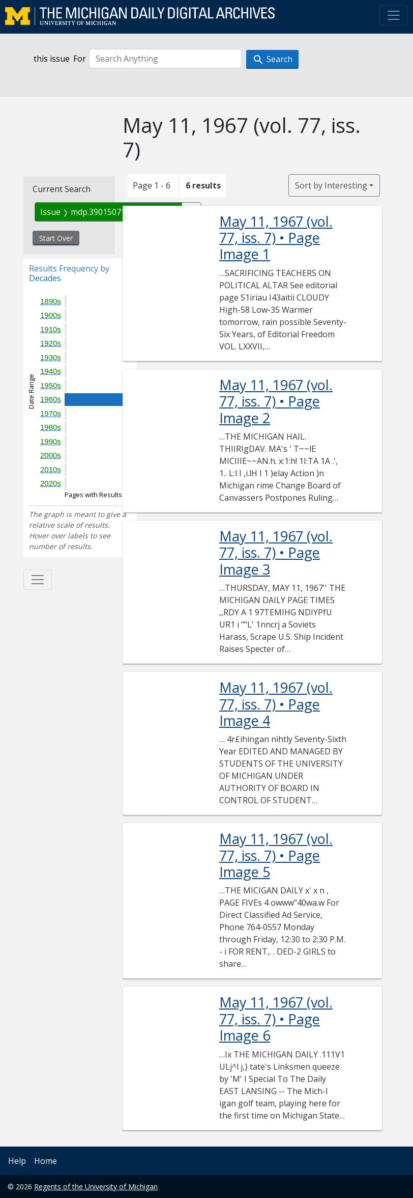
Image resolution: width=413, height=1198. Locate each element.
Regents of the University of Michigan (96, 1186)
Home (45, 1160)
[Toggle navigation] (393, 15)
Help (17, 1160)
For (79, 58)
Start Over (56, 238)
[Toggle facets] (37, 579)
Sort (331, 185)
